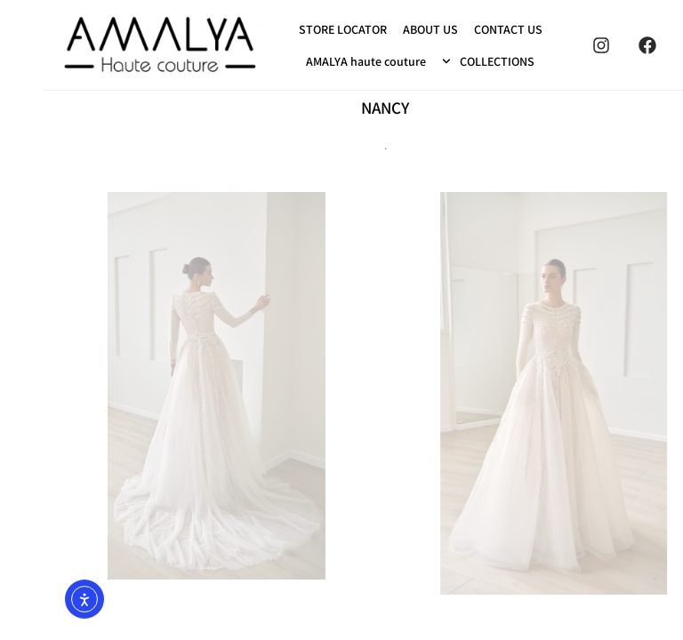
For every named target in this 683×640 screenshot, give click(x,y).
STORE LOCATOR (299, 29)
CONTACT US (464, 29)
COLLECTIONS (444, 61)
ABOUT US (386, 29)
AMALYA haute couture (322, 61)
